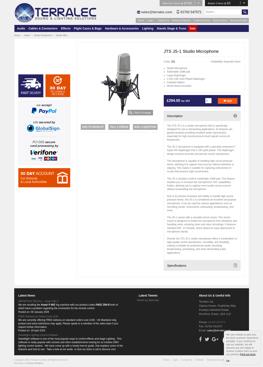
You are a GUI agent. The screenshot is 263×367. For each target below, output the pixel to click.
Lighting (147, 28)
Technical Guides (238, 20)
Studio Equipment (43, 35)
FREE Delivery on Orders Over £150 (38, 316)
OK (228, 361)
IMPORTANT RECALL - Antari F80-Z (38, 301)
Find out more (247, 354)
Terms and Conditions (218, 360)
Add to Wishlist (93, 126)
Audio (21, 28)
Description (202, 116)
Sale (193, 28)
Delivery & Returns (181, 20)
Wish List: (168, 3)
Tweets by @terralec (148, 300)
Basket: (212, 3)
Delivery (199, 360)
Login (150, 20)
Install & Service (202, 20)
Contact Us (163, 20)
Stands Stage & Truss (171, 28)
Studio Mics (62, 35)
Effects (66, 28)
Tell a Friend (119, 126)
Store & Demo (220, 20)
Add (227, 101)
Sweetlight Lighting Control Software (38, 335)
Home (141, 20)
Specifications (202, 265)
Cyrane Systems (34, 363)
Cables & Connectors (43, 28)
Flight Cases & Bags (88, 28)
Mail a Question (145, 126)
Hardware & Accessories (122, 28)
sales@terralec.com (156, 12)
